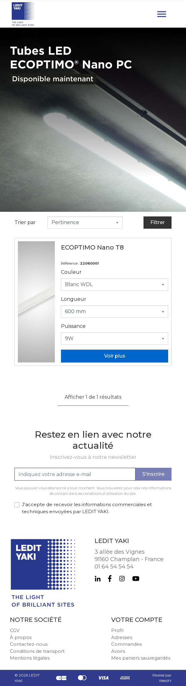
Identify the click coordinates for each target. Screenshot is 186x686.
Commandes (126, 644)
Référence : (70, 263)
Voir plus (114, 356)
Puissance (73, 326)
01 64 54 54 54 (114, 566)
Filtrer (157, 222)
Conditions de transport (37, 651)
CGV (14, 630)
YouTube (135, 578)
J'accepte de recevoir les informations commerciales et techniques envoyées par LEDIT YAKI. (87, 508)
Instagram (122, 579)
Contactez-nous (28, 644)
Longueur (73, 299)
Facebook (109, 578)
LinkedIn (98, 579)
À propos (20, 637)
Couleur (71, 272)
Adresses (121, 637)
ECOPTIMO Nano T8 (92, 247)
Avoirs (118, 651)
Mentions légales (30, 658)
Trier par (25, 222)
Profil (117, 630)
